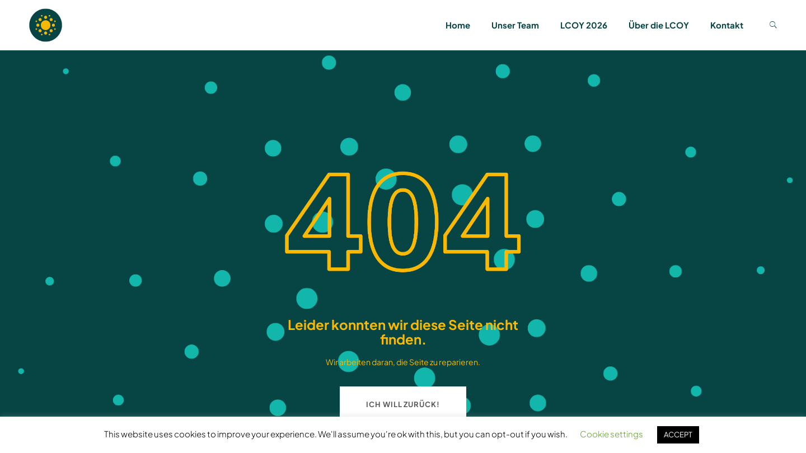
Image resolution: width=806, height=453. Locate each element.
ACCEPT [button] (678, 434)
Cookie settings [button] (611, 433)
